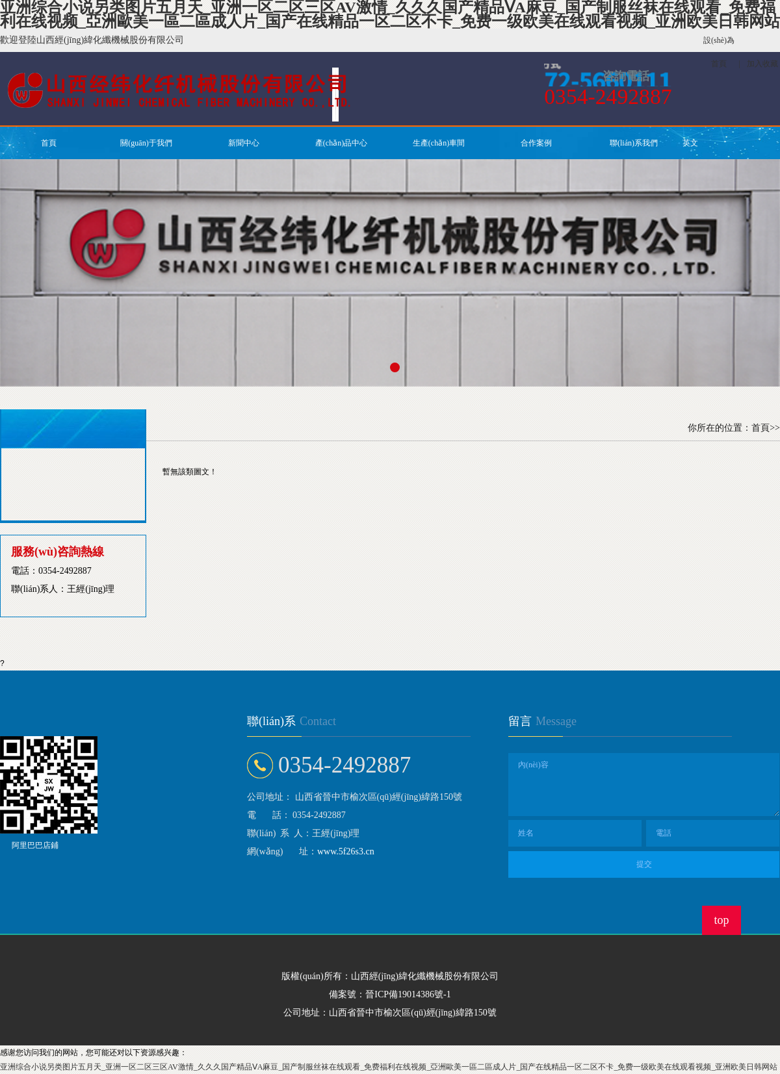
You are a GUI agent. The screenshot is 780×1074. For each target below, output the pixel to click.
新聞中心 (243, 142)
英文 (690, 142)
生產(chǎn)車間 (439, 142)
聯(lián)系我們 (634, 142)
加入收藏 (762, 63)
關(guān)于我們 (146, 142)
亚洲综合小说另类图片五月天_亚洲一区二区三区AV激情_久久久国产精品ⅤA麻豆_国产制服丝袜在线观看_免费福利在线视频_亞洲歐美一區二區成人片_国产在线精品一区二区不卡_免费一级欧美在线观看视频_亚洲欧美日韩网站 (388, 1066)
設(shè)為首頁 (718, 52)
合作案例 (536, 142)
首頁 (49, 142)
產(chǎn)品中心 (341, 142)
